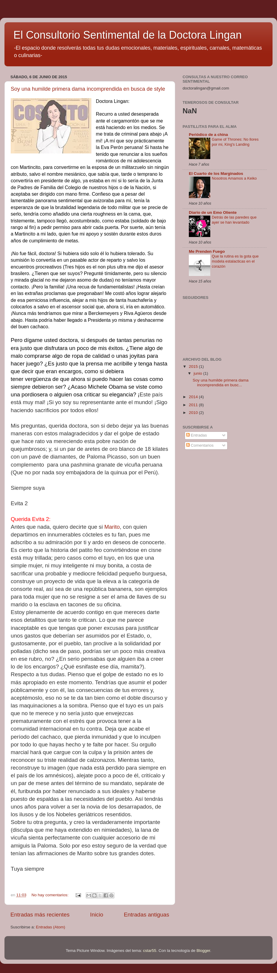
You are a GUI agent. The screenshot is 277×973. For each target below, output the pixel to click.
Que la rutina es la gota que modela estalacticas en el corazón (235, 261)
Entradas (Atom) (50, 927)
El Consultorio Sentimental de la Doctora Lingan (127, 35)
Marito (112, 527)
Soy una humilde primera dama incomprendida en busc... (221, 382)
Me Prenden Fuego (207, 251)
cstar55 (149, 950)
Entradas (196, 435)
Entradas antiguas (146, 914)
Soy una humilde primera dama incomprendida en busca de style (88, 89)
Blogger (203, 950)
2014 (194, 397)
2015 (194, 366)
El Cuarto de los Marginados (216, 173)
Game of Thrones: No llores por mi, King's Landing (235, 142)
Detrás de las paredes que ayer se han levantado (234, 220)
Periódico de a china (208, 134)
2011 (194, 405)
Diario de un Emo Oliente (213, 212)
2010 (194, 412)
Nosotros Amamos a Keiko (234, 178)
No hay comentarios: (51, 895)
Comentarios (200, 445)
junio (198, 373)
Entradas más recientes (39, 914)
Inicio (96, 914)
